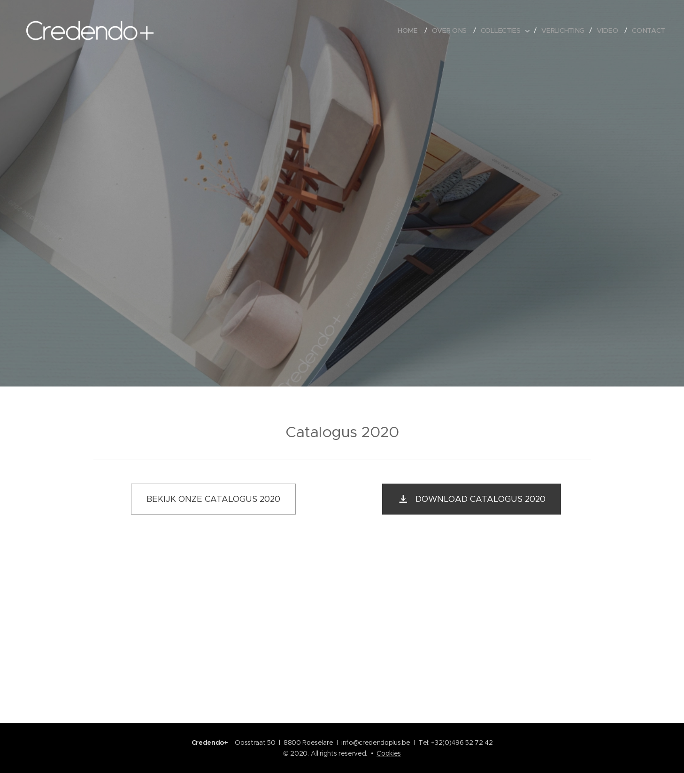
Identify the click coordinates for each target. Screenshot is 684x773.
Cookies (389, 753)
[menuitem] (410, 30)
